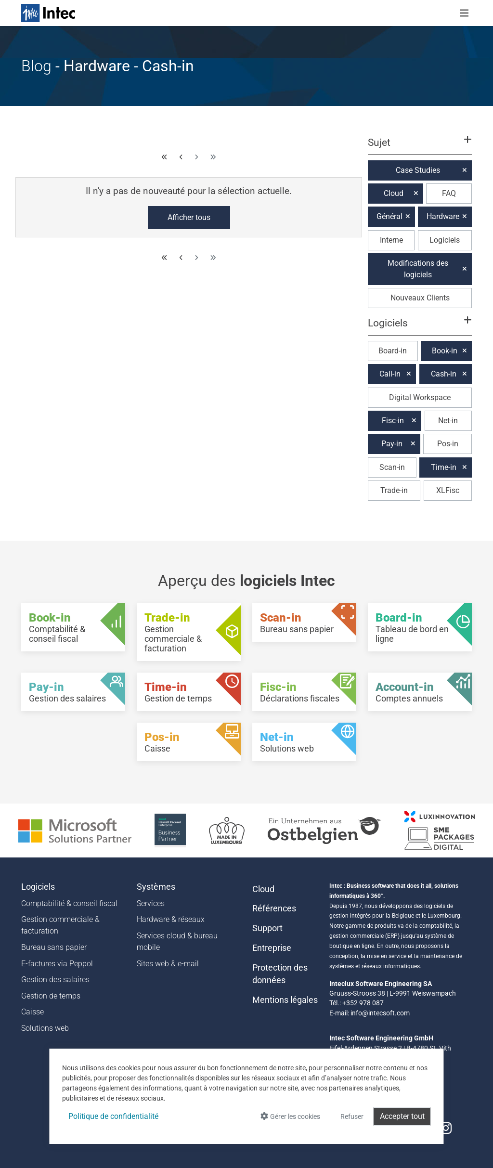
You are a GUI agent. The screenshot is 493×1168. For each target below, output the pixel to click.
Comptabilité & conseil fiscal (69, 903)
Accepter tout (402, 1116)
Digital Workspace (420, 397)
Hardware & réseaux (171, 919)
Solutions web (45, 1028)
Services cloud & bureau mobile (177, 941)
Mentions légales (285, 1000)
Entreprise (271, 948)
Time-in (443, 467)
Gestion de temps (50, 995)
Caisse (32, 1011)
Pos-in (447, 443)
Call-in (390, 373)
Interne (391, 240)
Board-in (392, 350)
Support (267, 928)
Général (389, 216)
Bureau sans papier (54, 947)
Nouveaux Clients (420, 297)
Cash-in (443, 373)
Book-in (444, 350)
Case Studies (418, 170)
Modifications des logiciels (418, 269)
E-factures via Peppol (57, 963)
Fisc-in (393, 420)
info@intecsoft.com (380, 1013)
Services (151, 903)
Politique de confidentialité (113, 1116)
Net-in (448, 420)
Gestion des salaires (55, 979)
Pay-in (391, 443)
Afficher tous (189, 217)
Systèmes (156, 887)
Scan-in (392, 467)
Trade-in (394, 490)
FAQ (449, 193)
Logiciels (444, 240)
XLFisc (447, 490)
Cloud (393, 193)
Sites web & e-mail (168, 963)
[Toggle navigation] (464, 13)
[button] (419, 146)
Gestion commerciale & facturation (60, 925)
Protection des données (280, 974)
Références (274, 908)
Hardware (443, 216)
